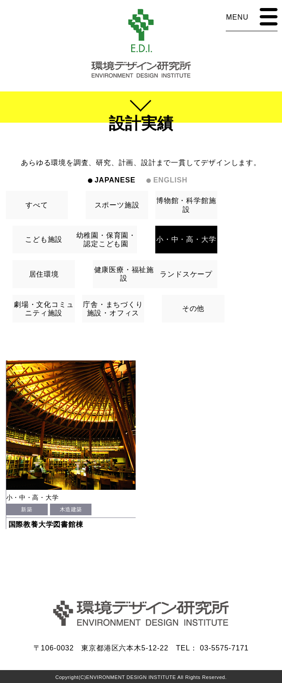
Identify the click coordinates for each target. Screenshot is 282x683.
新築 (26, 509)
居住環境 (44, 274)
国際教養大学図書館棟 (45, 524)
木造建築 (71, 509)
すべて (36, 205)
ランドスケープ (186, 274)
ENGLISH (170, 180)
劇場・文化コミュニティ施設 (44, 309)
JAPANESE (115, 180)
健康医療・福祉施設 (124, 274)
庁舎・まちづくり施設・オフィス (113, 309)
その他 (193, 308)
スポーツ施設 (117, 205)
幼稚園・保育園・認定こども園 (106, 240)
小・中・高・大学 (186, 239)
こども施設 (43, 239)
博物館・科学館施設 (186, 205)
